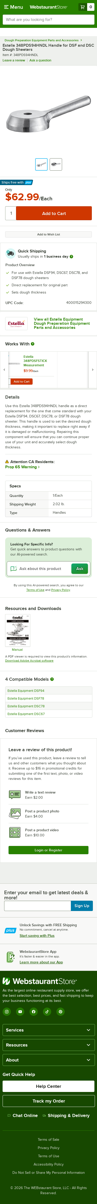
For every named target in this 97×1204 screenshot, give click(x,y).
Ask (79, 568)
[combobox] (48, 19)
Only (8, 190)
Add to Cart (21, 381)
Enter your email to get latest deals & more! (46, 895)
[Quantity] (11, 213)
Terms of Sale (48, 1140)
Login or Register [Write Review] (48, 850)
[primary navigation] (14, 7)
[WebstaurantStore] (48, 981)
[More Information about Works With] (32, 344)
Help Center (48, 1086)
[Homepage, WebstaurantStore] (49, 7)
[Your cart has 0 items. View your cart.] (86, 7)
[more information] (71, 256)
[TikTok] (47, 1012)
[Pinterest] (60, 1012)
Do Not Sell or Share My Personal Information (48, 1173)
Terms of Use (35, 590)
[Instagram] (7, 1012)
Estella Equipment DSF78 (26, 698)
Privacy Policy (60, 590)
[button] (41, 164)
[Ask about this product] (48, 568)
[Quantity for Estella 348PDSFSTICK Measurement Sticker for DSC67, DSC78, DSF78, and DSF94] (7, 381)
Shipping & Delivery (66, 1115)
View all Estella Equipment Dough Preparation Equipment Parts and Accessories (62, 323)
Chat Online (23, 1115)
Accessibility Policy (49, 1164)
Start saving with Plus (37, 935)
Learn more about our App (41, 962)
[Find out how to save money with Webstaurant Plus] (5, 357)
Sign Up (81, 906)
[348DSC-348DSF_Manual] (17, 632)
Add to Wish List (48, 234)
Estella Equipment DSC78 (26, 706)
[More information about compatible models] (52, 679)
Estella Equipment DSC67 (26, 714)
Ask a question (40, 60)
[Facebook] (33, 1012)
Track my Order (49, 1101)
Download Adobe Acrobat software (29, 660)
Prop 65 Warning (21, 467)
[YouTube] (20, 1012)
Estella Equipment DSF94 (26, 691)
